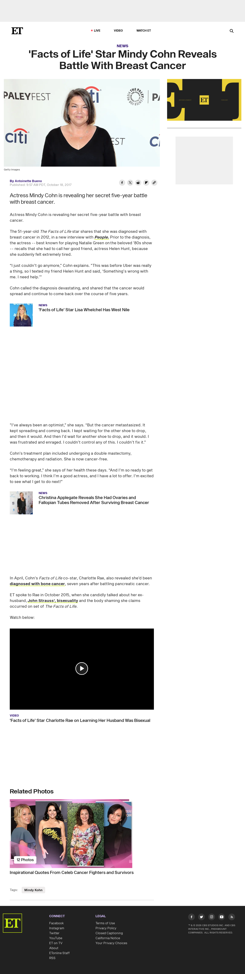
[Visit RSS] (231, 918)
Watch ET (143, 31)
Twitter (54, 933)
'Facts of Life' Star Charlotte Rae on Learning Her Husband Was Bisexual (80, 720)
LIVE (97, 31)
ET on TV (55, 943)
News (122, 46)
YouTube (55, 938)
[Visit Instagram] (211, 918)
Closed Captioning (109, 933)
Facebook (56, 923)
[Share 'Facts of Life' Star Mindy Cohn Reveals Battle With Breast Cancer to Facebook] (122, 183)
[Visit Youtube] (221, 918)
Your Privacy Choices (111, 943)
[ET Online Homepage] (17, 31)
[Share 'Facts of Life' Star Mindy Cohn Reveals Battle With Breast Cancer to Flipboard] (146, 183)
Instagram (56, 928)
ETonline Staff (59, 953)
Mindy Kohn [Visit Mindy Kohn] (33, 890)
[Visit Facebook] (191, 918)
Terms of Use (105, 923)
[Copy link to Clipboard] (154, 183)
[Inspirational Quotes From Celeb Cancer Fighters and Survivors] (82, 833)
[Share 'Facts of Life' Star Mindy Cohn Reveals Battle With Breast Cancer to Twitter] (130, 183)
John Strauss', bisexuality (53, 601)
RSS (52, 958)
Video (118, 31)
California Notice (108, 938)
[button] (81, 668)
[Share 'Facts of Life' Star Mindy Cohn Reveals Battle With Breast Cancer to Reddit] (138, 183)
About (53, 948)
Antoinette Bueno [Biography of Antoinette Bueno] (28, 181)
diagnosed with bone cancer (37, 584)
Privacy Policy (106, 928)
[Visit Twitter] (201, 918)
